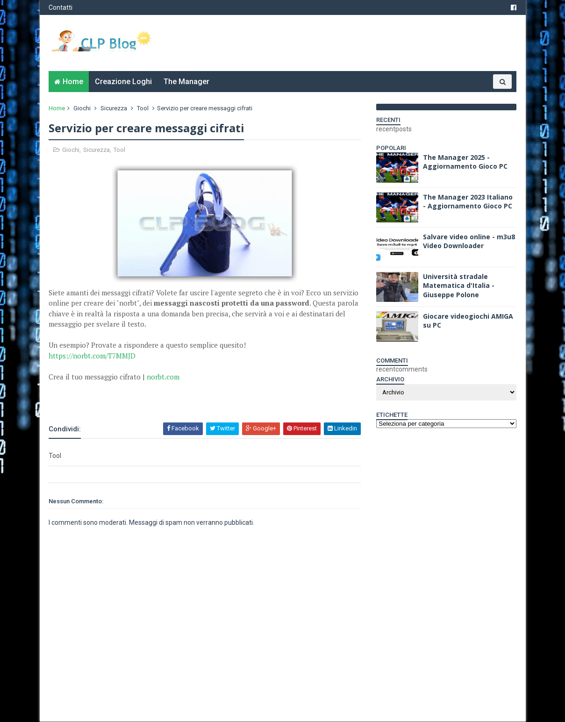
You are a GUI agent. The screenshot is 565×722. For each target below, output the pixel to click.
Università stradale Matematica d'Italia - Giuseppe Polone (458, 285)
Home (73, 81)
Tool (143, 108)
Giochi (82, 108)
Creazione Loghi (123, 81)
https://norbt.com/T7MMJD (92, 355)
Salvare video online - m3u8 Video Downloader (469, 241)
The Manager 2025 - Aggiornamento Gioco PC (465, 162)
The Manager (187, 81)
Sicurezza (114, 108)
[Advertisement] (158, 396)
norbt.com (163, 376)
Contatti (61, 7)
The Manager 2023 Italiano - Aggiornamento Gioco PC (468, 202)
